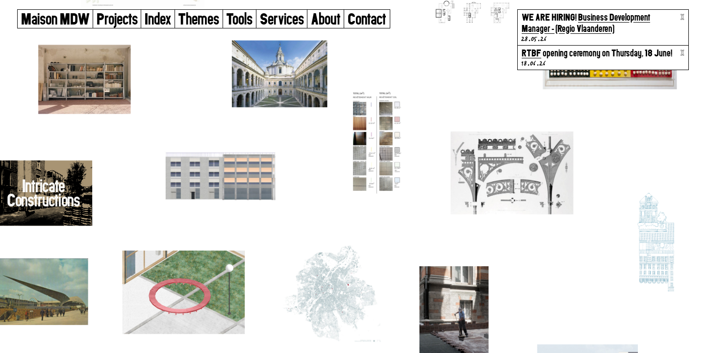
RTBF (531, 53)
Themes (198, 18)
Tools (239, 18)
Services (282, 18)
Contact (367, 18)
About (326, 18)
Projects (117, 18)
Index (158, 18)
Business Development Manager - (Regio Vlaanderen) (586, 22)
